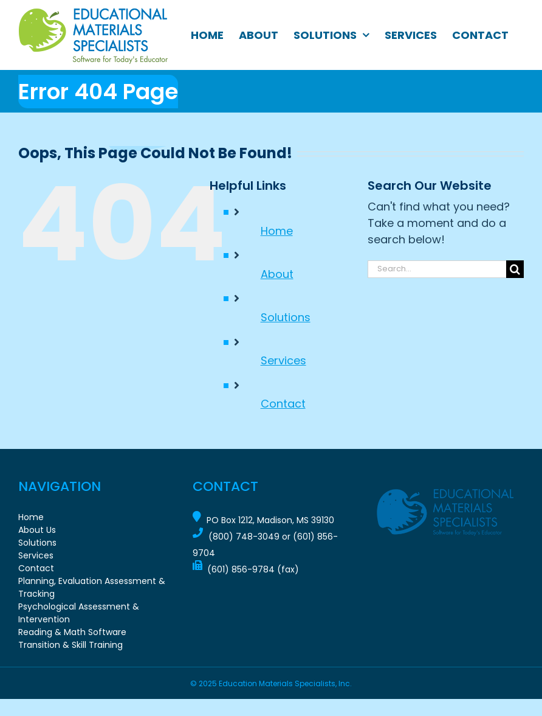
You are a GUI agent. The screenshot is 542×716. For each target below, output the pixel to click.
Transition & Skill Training (70, 645)
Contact (283, 403)
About (277, 274)
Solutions (285, 317)
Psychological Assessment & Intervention (78, 612)
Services (283, 360)
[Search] (515, 269)
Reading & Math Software (72, 632)
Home (277, 230)
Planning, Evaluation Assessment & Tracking (91, 587)
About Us (37, 530)
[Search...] (437, 269)
